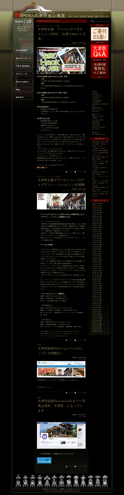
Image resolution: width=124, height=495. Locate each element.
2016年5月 (95, 253)
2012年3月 (95, 312)
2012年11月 (96, 299)
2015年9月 (95, 262)
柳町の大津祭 (96, 123)
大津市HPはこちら (46, 130)
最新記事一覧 (21, 28)
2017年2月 (95, 242)
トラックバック (79, 171)
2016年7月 (95, 251)
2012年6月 (95, 307)
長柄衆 (97, 16)
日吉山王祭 (95, 93)
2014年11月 (96, 273)
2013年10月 (96, 288)
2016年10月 (96, 245)
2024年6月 (95, 210)
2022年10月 (96, 216)
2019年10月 (96, 225)
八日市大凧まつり (97, 96)
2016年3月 (95, 255)
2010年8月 (95, 329)
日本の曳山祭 (96, 125)
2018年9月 (95, 236)
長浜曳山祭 (95, 98)
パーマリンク (70, 171)
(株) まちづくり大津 (97, 109)
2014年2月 (95, 283)
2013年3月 (95, 294)
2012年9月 (95, 303)
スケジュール (23, 74)
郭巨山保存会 (96, 121)
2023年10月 (96, 212)
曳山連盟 (90, 16)
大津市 (58, 26)
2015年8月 (95, 264)
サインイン (78, 489)
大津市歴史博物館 (97, 100)
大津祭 (76, 16)
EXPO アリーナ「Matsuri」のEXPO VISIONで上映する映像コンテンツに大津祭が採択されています (100, 150)
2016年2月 (95, 258)
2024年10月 (96, 208)
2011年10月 (96, 318)
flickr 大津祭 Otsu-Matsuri (99, 134)
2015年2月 (95, 268)
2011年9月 (95, 320)
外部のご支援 (103, 10)
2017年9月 (95, 240)
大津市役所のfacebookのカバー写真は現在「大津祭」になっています (61, 405)
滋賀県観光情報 (96, 107)
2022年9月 (95, 219)
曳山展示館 (82, 16)
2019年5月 (95, 229)
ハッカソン (52, 26)
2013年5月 (95, 292)
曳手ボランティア (23, 58)
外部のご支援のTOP (23, 27)
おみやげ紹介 (23, 97)
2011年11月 (96, 316)
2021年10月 (96, 221)
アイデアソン (44, 26)
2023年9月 (95, 214)
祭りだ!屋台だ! (96, 129)
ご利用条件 (62, 489)
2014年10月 (96, 275)
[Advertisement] (87, 3)
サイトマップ (54, 489)
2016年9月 (95, 247)
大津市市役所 (96, 102)
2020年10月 (96, 223)
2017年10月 (96, 238)
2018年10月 (96, 234)
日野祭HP (94, 118)
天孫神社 (94, 91)
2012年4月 (95, 309)
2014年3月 (95, 281)
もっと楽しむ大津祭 (97, 120)
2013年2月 (95, 296)
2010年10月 (96, 325)
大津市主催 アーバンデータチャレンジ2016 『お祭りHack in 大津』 (62, 33)
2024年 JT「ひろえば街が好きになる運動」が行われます (100, 163)
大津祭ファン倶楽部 (97, 116)
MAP (23, 89)
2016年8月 (95, 249)
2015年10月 (96, 260)
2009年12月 (96, 331)
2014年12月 (96, 271)
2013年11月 (96, 286)
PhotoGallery (23, 82)
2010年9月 (95, 327)
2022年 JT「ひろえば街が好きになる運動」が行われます (100, 194)
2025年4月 (95, 206)
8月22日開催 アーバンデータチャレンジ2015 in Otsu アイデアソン (61, 331)
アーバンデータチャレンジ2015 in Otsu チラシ (55, 336)
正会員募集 (23, 50)
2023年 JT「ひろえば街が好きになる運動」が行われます (100, 183)
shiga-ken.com (96, 111)
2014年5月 (95, 279)
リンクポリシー (70, 489)
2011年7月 (95, 322)
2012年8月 (95, 305)
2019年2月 (95, 232)
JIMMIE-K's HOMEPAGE (98, 127)
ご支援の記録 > (22, 30)
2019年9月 (95, 227)
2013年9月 (95, 290)
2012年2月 (95, 314)
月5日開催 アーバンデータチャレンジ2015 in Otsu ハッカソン (60, 333)
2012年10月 (96, 301)
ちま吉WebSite (23, 66)
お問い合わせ (46, 489)
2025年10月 (96, 203)
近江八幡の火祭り (97, 95)
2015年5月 (95, 266)
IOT (38, 26)
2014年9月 (95, 277)
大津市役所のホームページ (45, 387)
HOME (95, 10)
